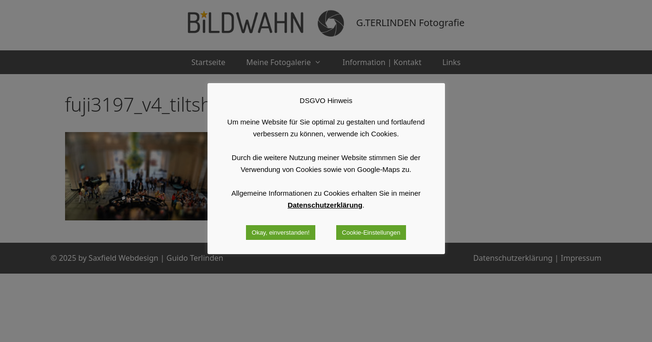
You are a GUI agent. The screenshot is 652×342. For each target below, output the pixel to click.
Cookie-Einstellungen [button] (371, 232)
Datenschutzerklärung (325, 205)
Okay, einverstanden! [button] (281, 232)
